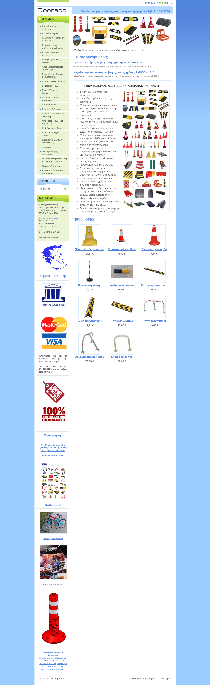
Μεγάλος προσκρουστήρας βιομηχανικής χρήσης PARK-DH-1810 (114, 72)
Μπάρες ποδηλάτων (53, 538)
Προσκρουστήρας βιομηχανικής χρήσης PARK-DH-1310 (108, 62)
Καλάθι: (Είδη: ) (160, 3)
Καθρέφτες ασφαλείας (53, 584)
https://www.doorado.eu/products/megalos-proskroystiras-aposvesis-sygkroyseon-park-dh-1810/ (116, 76)
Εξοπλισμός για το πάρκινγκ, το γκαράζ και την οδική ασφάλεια (102, 50)
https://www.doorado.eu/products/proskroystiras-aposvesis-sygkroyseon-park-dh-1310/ (112, 66)
